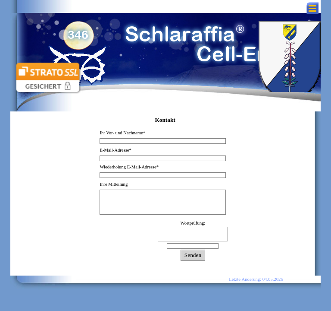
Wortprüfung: (193, 223)
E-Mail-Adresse (115, 150)
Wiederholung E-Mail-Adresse (129, 167)
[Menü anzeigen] (312, 8)
